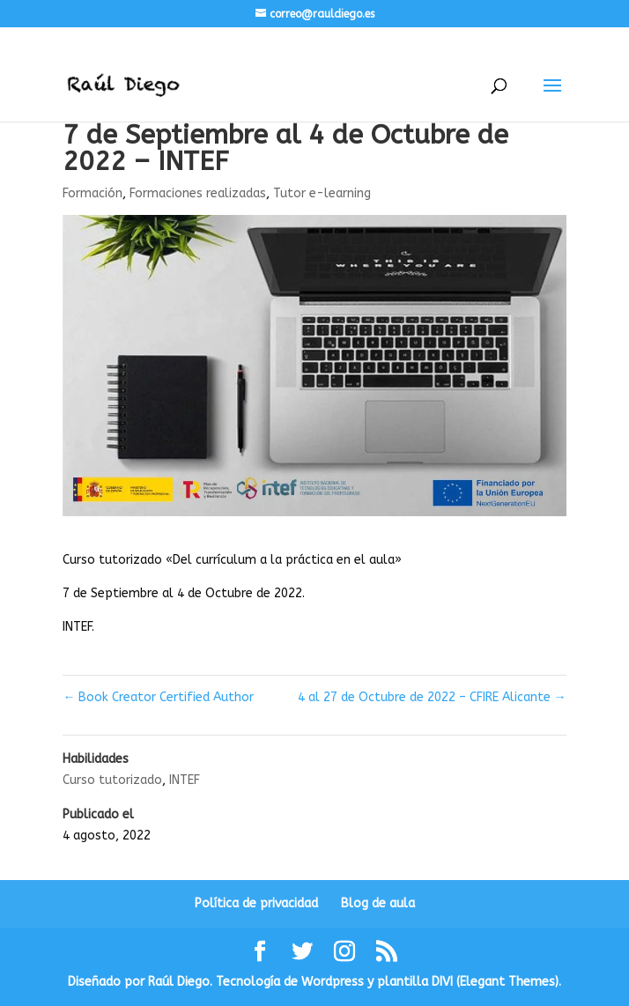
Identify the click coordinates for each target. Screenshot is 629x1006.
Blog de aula (378, 903)
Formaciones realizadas (198, 193)
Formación (92, 193)
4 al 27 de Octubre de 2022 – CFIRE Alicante (432, 697)
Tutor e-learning (322, 193)
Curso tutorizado (112, 780)
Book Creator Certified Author (158, 697)
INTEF (184, 780)
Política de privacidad (256, 903)
